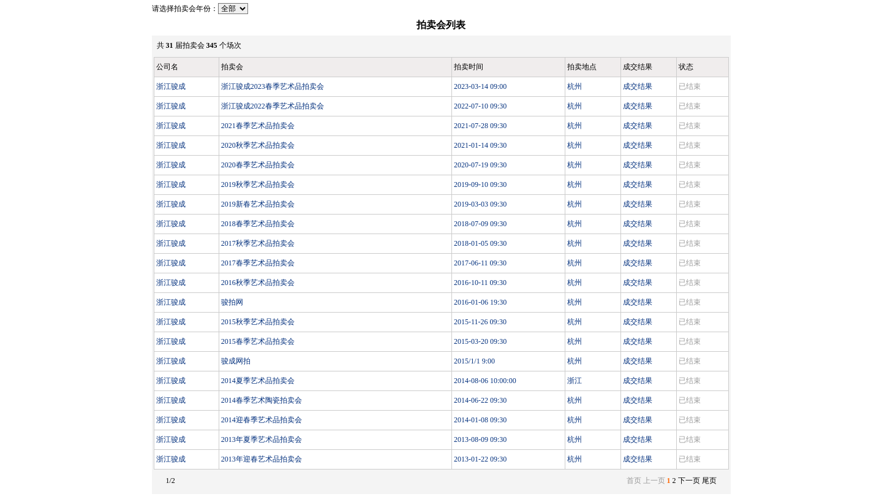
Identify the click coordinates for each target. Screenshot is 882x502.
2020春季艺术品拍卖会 (258, 165)
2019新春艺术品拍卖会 (258, 204)
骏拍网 (232, 302)
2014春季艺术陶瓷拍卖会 (261, 400)
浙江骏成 (171, 86)
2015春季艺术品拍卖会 (258, 341)
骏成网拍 (236, 361)
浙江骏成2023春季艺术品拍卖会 (272, 86)
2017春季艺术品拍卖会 (258, 263)
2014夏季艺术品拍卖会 (258, 380)
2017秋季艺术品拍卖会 (258, 243)
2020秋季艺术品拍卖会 (258, 145)
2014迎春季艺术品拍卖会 (261, 420)
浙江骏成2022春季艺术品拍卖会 (272, 106)
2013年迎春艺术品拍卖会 (261, 459)
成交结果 (637, 86)
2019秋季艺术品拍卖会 (258, 184)
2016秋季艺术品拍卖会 (258, 282)
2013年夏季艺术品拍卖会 (261, 439)
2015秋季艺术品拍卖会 (258, 322)
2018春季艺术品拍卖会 (258, 223)
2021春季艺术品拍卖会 (258, 125)
